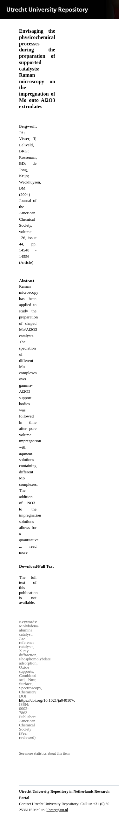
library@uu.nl (57, 810)
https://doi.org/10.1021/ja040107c (47, 700)
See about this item (44, 753)
